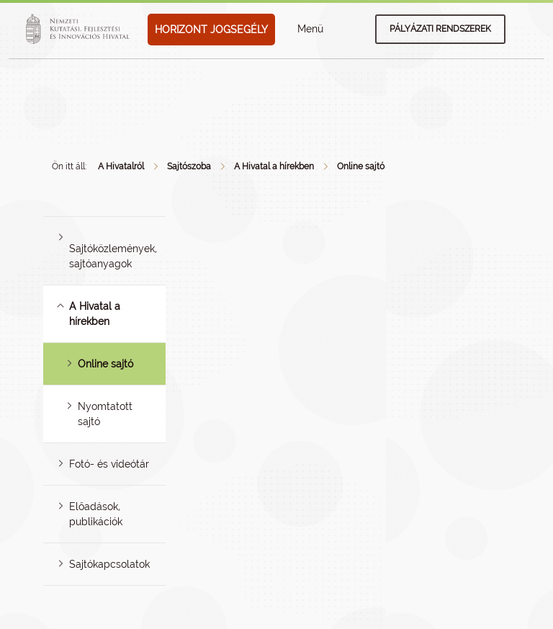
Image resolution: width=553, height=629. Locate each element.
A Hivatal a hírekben (274, 166)
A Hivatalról (121, 166)
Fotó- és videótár (109, 464)
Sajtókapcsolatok (109, 564)
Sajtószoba (189, 166)
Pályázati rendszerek (440, 29)
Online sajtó (361, 166)
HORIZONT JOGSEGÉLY (211, 29)
